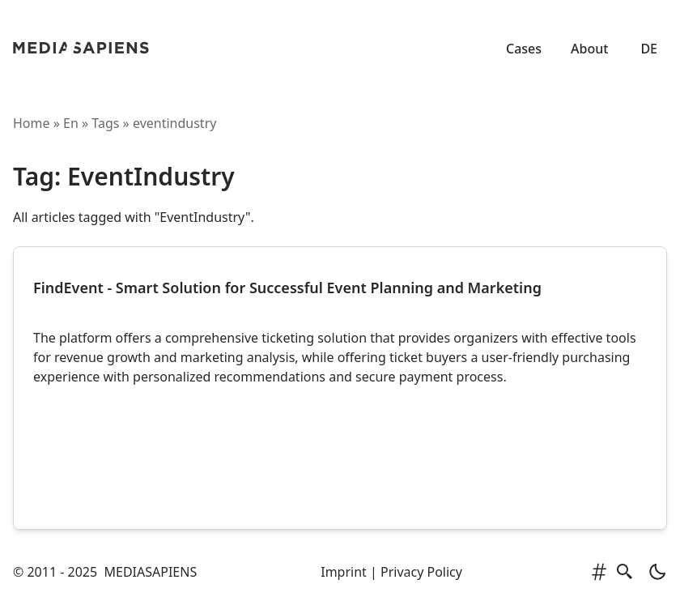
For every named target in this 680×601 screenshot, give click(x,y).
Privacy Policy (421, 572)
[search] (625, 572)
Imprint (344, 572)
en (71, 123)
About (589, 49)
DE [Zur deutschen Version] (648, 49)
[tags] (599, 572)
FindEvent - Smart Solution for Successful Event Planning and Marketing (287, 287)
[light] (652, 572)
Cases (524, 49)
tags (105, 123)
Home (31, 123)
